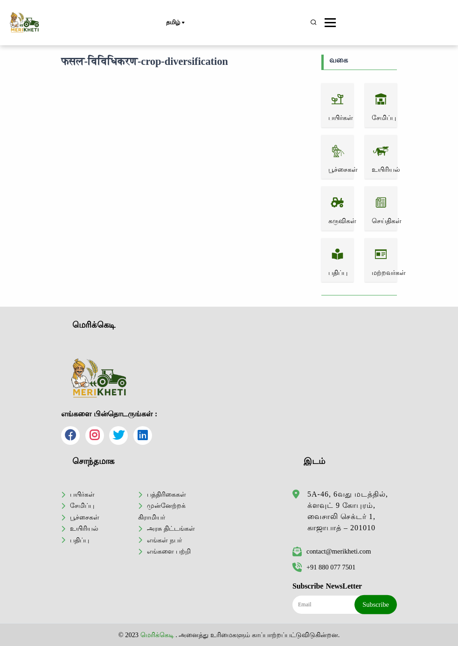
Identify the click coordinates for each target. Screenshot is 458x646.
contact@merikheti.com (331, 551)
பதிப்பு (79, 540)
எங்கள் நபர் (164, 540)
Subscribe (375, 604)
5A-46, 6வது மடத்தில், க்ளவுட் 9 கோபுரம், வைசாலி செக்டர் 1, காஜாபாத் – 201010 (347, 511)
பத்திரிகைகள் (166, 494)
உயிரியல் (84, 528)
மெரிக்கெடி (157, 635)
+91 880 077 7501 (323, 567)
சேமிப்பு (82, 505)
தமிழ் (175, 23)
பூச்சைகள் (84, 517)
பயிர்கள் (82, 494)
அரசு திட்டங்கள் (171, 528)
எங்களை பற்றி (169, 551)
